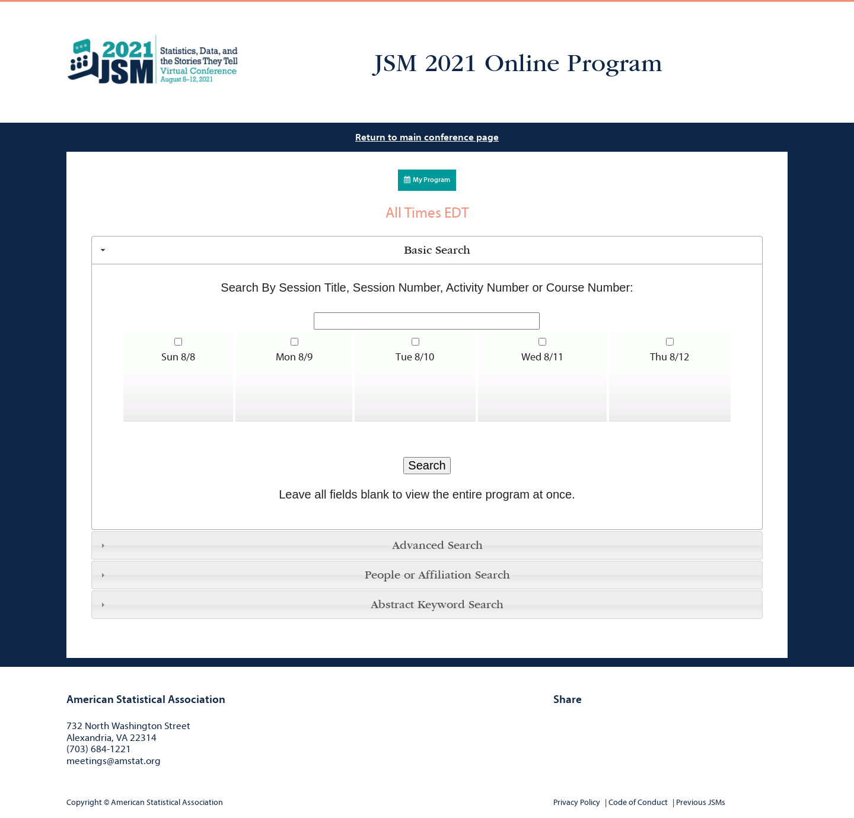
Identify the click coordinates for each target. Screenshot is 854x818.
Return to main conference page (427, 137)
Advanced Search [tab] (290, 545)
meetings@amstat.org (113, 760)
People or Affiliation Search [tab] (304, 574)
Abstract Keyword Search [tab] (301, 604)
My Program (427, 179)
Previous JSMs (700, 802)
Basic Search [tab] (284, 250)
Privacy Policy (576, 802)
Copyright (84, 802)
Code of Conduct (638, 802)
